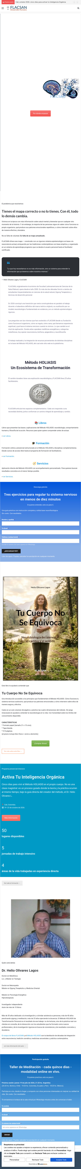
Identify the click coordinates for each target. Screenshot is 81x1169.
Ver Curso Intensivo (40, 122)
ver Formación (8, 456)
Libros (42, 423)
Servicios (42, 463)
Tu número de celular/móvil (11, 1123)
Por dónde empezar (40, 113)
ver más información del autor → (15, 1046)
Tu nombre (6, 1106)
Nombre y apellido (8, 520)
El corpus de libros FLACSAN (13, 1036)
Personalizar (14, 1160)
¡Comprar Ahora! (40, 743)
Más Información (11, 818)
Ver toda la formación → (12, 883)
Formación (42, 443)
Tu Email (5, 528)
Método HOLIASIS (34, 1036)
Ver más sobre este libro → (13, 751)
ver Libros (7, 436)
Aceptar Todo (61, 1160)
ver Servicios (8, 477)
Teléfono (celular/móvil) (10, 537)
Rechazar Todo (37, 1160)
